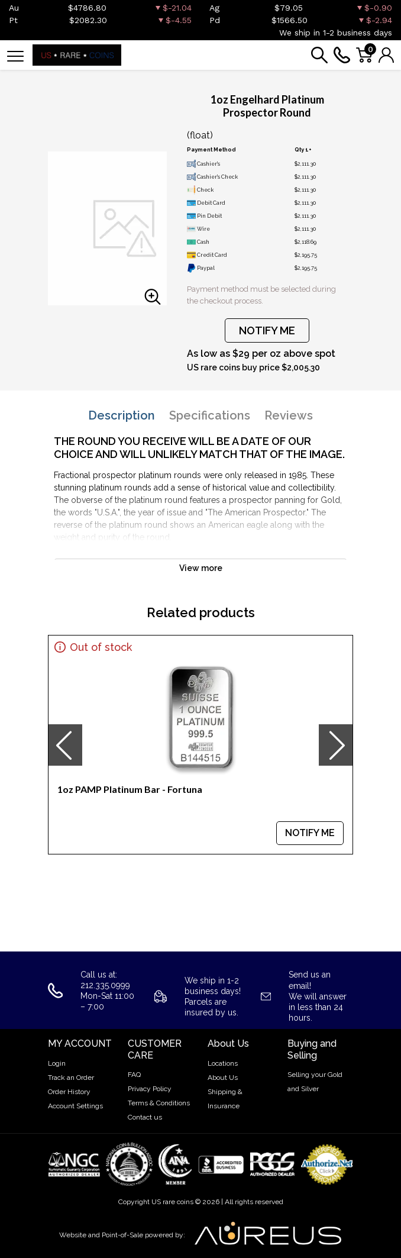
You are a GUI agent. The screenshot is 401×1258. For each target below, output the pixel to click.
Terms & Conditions (159, 1103)
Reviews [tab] (288, 415)
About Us (223, 1077)
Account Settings (75, 1106)
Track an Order (71, 1077)
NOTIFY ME (267, 330)
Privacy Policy (150, 1089)
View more (200, 568)
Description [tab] (121, 415)
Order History (69, 1092)
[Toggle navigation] (15, 55)
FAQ (134, 1074)
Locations (223, 1063)
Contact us (145, 1117)
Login (57, 1063)
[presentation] (65, 745)
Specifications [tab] (209, 415)
